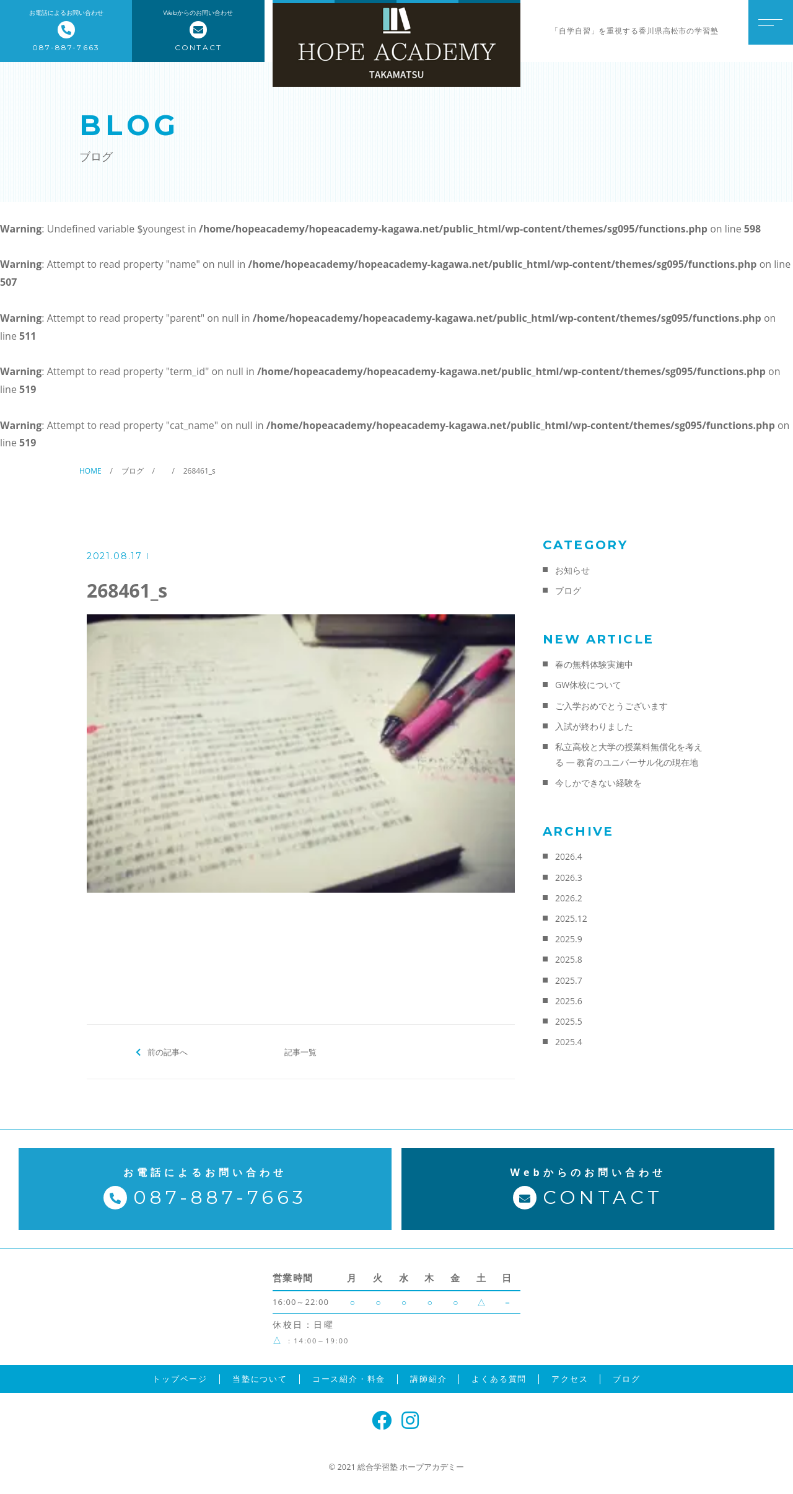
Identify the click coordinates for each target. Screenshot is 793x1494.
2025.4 (568, 1042)
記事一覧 (300, 1051)
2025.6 (568, 1001)
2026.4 (568, 856)
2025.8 (568, 959)
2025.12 (571, 918)
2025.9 (568, 939)
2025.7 (568, 980)
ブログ (568, 590)
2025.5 (568, 1021)
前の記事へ (167, 1051)
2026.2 (568, 898)
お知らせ (572, 570)
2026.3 (568, 877)
